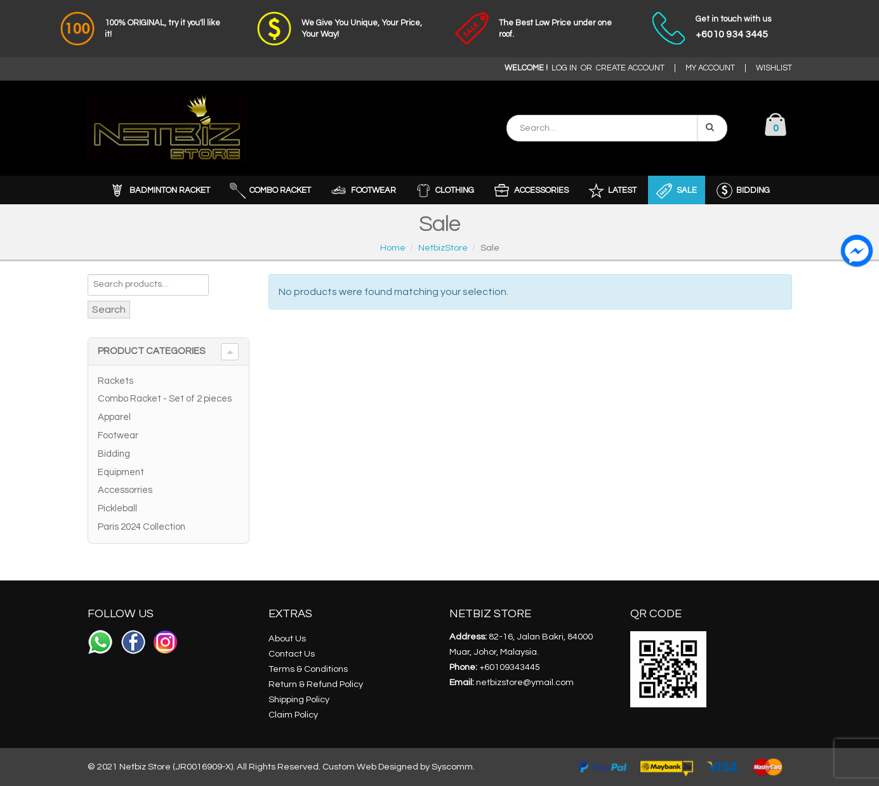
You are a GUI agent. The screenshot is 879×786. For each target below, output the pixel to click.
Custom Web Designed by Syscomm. (398, 766)
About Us (287, 638)
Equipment (121, 472)
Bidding (114, 454)
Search (109, 310)
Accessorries (125, 490)
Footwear (118, 435)
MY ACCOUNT (710, 68)
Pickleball (117, 508)
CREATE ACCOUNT (630, 68)
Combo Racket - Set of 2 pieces (165, 398)
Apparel (114, 417)
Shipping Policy (298, 699)
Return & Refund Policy (315, 684)
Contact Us (291, 653)
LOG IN (564, 68)
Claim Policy (293, 714)
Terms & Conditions (308, 669)
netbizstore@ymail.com (525, 682)
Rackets (115, 381)
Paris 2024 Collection (141, 527)
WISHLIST (774, 68)
